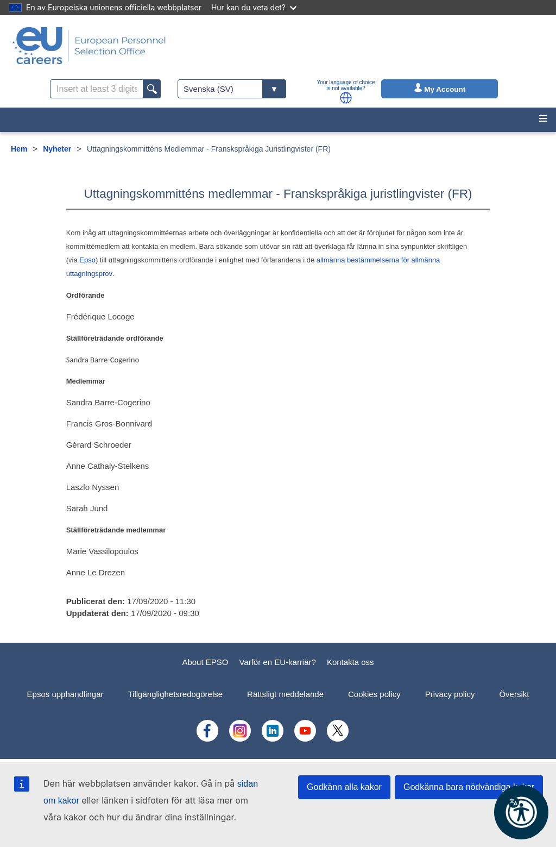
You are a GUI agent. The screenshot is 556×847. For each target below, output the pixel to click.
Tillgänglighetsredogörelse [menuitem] (175, 694)
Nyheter (57, 149)
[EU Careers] (89, 45)
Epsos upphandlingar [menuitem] (65, 694)
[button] (345, 97)
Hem (19, 149)
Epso (87, 260)
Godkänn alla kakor (344, 787)
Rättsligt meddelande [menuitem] (285, 694)
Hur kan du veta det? (253, 7)
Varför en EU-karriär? (277, 662)
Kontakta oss (350, 662)
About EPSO (205, 662)
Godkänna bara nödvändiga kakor (468, 787)
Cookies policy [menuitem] (374, 694)
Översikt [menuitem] (514, 694)
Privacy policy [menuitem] (450, 694)
